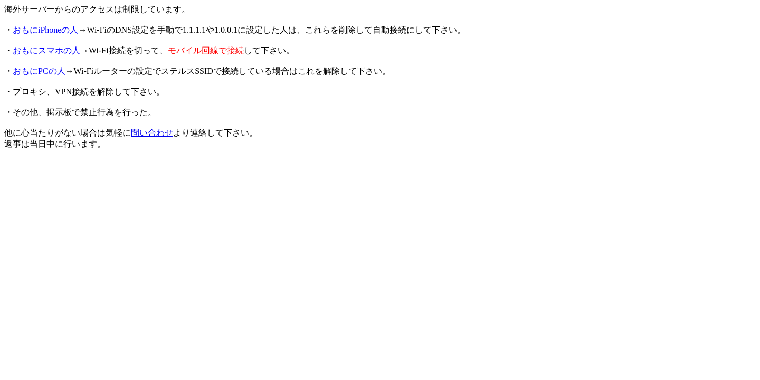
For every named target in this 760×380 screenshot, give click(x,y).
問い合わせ (152, 132)
